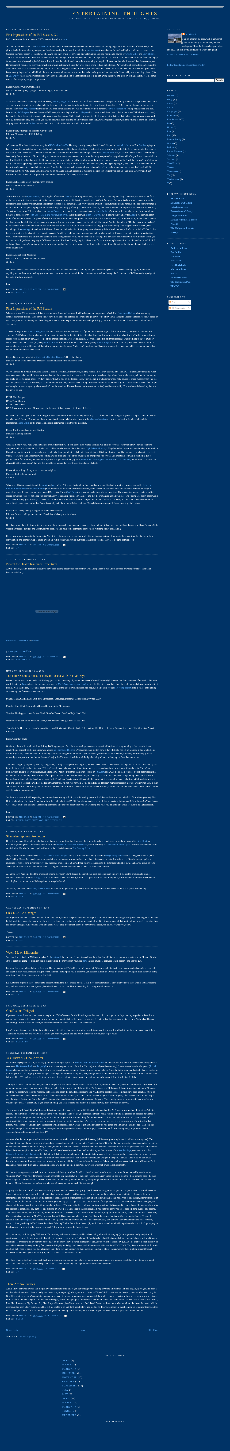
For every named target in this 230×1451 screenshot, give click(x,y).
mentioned (56, 957)
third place (27, 1219)
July (65, 1390)
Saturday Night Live (61, 101)
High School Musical (95, 448)
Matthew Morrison (98, 419)
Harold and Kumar (48, 214)
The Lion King (124, 459)
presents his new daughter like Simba (97, 459)
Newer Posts (12, 1330)
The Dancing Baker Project (54, 855)
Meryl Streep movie (114, 855)
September (70, 1385)
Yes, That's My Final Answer (24, 1058)
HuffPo (26, 651)
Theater (170, 167)
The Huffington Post (181, 282)
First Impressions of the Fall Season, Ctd (32, 34)
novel (54, 485)
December (69, 1373)
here (65, 39)
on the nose (93, 50)
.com (100, 771)
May (65, 1394)
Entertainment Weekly (182, 211)
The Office (14, 75)
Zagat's (39, 877)
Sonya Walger (102, 211)
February (69, 1369)
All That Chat (177, 198)
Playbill (174, 224)
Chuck (170, 107)
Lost (67, 196)
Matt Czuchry (50, 342)
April (66, 1360)
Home (82, 1330)
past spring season (122, 687)
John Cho (34, 214)
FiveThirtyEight (178, 265)
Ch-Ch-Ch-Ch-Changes (21, 913)
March (67, 1364)
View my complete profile (183, 55)
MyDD (174, 273)
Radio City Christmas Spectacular (71, 844)
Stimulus (171, 155)
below (19, 1015)
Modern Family (174, 139)
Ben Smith (176, 252)
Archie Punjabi (104, 342)
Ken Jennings (125, 1150)
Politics (27, 660)
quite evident (33, 196)
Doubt (133, 214)
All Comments (177, 308)
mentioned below (127, 313)
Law (169, 131)
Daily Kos (175, 256)
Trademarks (172, 171)
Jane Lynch (24, 423)
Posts (172, 302)
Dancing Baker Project (39, 888)
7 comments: (52, 1269)
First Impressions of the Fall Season (29, 308)
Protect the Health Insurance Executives (31, 564)
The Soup (142, 145)
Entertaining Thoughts (115, 13)
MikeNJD (191, 34)
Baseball (171, 95)
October (68, 1381)
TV (24, 292)
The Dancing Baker (81, 848)
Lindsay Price (20, 488)
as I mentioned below (64, 750)
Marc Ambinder (178, 269)
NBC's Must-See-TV (58, 145)
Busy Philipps (149, 54)
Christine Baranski (55, 357)
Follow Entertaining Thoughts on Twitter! (186, 65)
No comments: (52, 289)
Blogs (19, 897)
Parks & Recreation (117, 108)
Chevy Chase (108, 152)
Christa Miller (131, 54)
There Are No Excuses (20, 1284)
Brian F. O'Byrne (94, 214)
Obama (170, 143)
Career (170, 103)
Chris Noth (41, 357)
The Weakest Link (24, 1066)
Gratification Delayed (20, 1010)
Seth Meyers (23, 112)
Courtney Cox (41, 46)
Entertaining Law (179, 207)
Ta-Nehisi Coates (179, 277)
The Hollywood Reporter (183, 228)
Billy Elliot (142, 841)
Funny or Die (16, 651)
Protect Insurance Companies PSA (17, 640)
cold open (83, 112)
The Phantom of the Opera (118, 844)
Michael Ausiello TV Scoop (184, 219)
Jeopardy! (41, 1066)
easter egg (26, 229)
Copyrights (172, 111)
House (20, 820)
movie (45, 485)
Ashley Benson (38, 488)
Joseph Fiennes (54, 211)
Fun (18, 660)
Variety (174, 232)
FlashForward (173, 119)
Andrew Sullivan (179, 248)
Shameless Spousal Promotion (25, 836)
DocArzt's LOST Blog (181, 202)
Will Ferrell (35, 640)
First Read (176, 260)
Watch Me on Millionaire (22, 952)
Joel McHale (122, 145)
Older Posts (152, 1330)
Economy (171, 115)
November (69, 1377)
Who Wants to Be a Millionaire (89, 1062)
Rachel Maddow (174, 151)
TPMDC (175, 286)
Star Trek (62, 214)
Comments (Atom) (27, 1336)
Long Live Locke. (179, 215)
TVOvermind (173, 179)
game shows (74, 684)
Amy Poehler (29, 108)
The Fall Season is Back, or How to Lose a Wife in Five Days (45, 675)
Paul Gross (72, 492)
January (68, 1411)
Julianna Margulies (36, 331)
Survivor (85, 684)
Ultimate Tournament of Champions (23, 1154)
